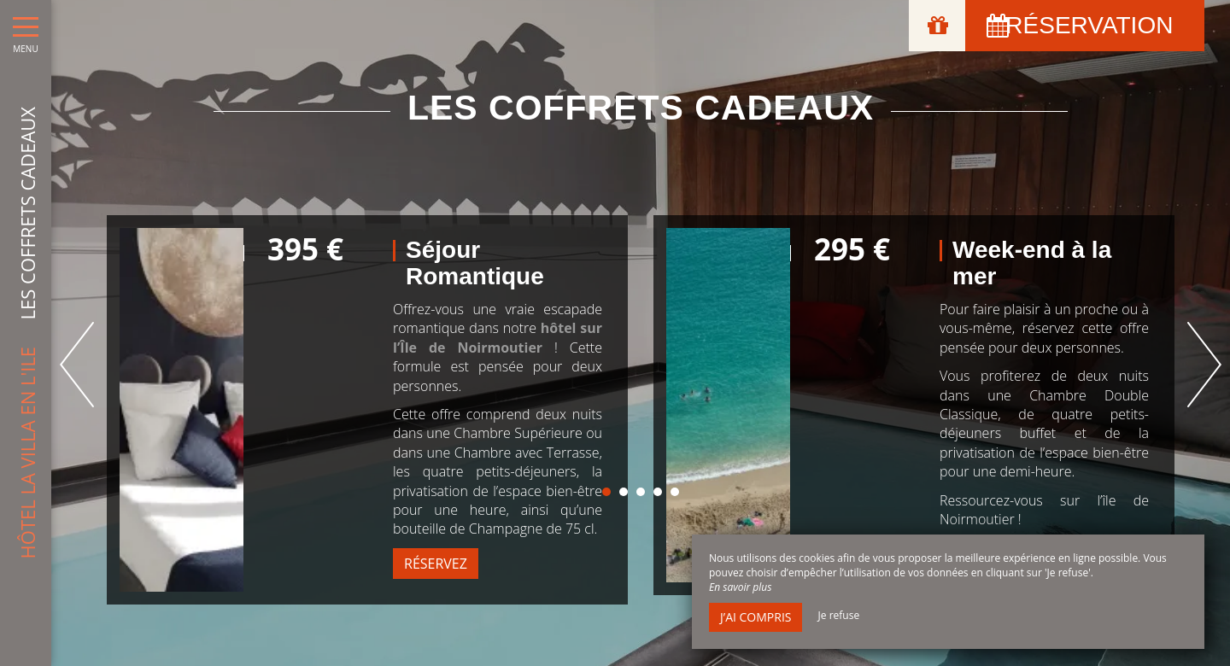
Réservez (435, 563)
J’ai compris (755, 617)
